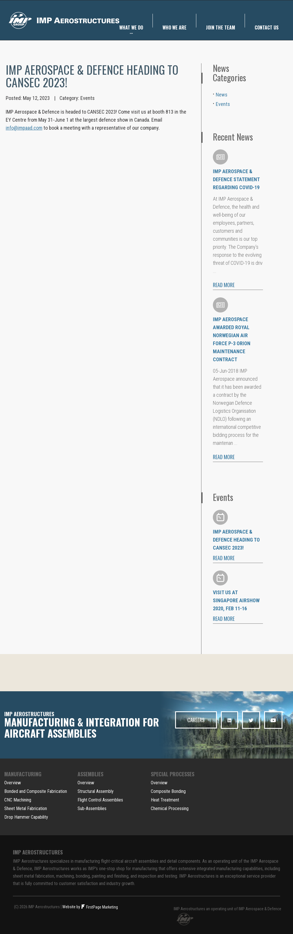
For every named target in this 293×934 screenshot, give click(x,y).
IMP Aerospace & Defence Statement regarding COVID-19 (236, 179)
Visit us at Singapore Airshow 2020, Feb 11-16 (236, 600)
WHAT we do (131, 23)
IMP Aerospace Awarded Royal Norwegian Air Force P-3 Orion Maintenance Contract (231, 339)
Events (87, 98)
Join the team (220, 21)
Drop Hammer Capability (26, 817)
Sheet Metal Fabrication (25, 808)
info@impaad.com (24, 128)
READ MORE (224, 284)
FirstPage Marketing (99, 907)
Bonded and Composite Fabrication (35, 791)
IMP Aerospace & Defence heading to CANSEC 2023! (236, 540)
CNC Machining (17, 800)
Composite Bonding (168, 791)
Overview (12, 782)
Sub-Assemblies (92, 808)
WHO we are (175, 21)
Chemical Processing (170, 808)
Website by (71, 907)
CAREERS (196, 720)
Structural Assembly (96, 791)
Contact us (267, 21)
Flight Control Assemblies (100, 800)
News (221, 95)
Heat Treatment (165, 800)
